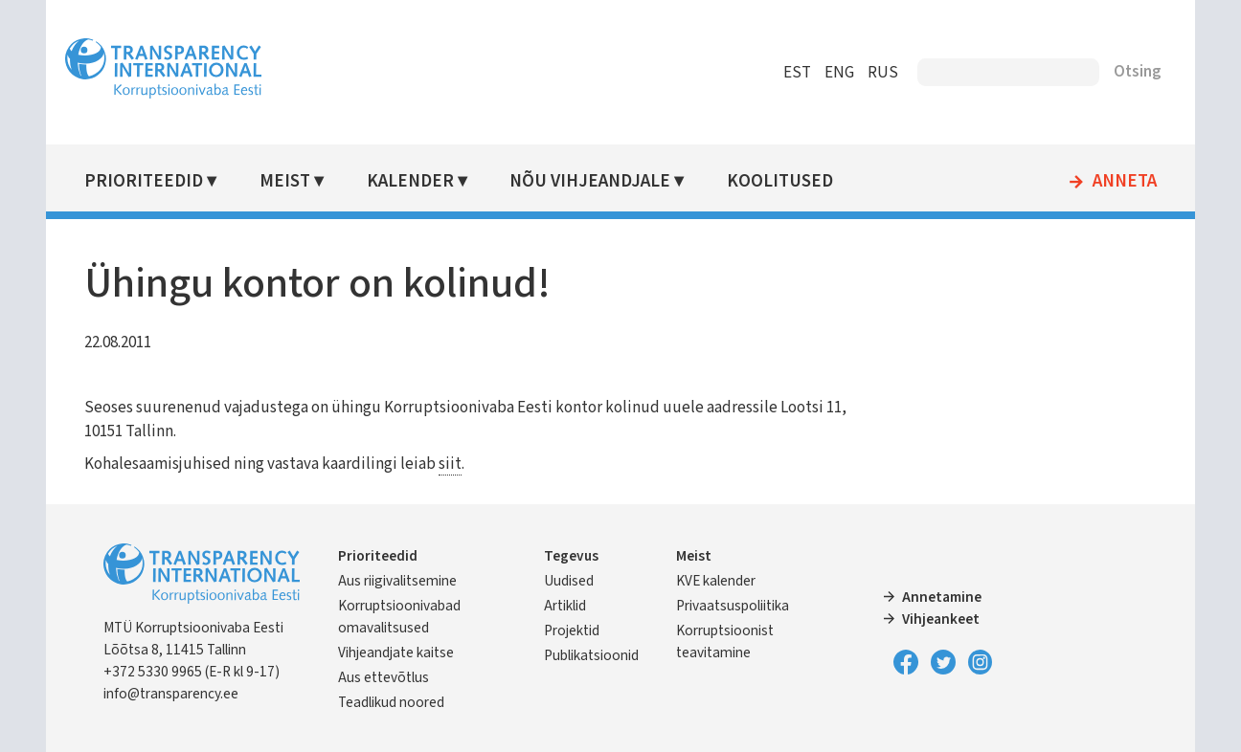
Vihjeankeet (941, 619)
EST (797, 72)
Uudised (569, 580)
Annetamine (942, 597)
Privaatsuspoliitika (732, 605)
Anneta (1125, 181)
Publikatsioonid (591, 655)
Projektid (571, 630)
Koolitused (780, 181)
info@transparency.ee (170, 693)
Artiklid (565, 605)
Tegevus (571, 555)
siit (450, 464)
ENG (839, 72)
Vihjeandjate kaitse (396, 652)
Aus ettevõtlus (383, 677)
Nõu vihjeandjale (589, 181)
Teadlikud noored (391, 702)
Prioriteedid (143, 181)
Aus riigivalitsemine (397, 580)
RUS (883, 72)
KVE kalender (716, 580)
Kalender (410, 181)
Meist (284, 181)
